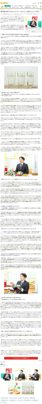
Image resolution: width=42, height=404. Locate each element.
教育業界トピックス (13, 400)
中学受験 (10, 7)
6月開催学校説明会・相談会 (27, 7)
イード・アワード (4, 402)
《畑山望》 (40, 360)
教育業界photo (35, 400)
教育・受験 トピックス (5, 400)
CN (36, 3)
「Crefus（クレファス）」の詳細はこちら (21, 358)
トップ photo (21, 400)
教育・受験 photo (28, 400)
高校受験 (6, 7)
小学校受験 (13, 7)
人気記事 (22, 7)
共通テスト (18, 7)
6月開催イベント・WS (35, 7)
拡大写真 (34, 31)
